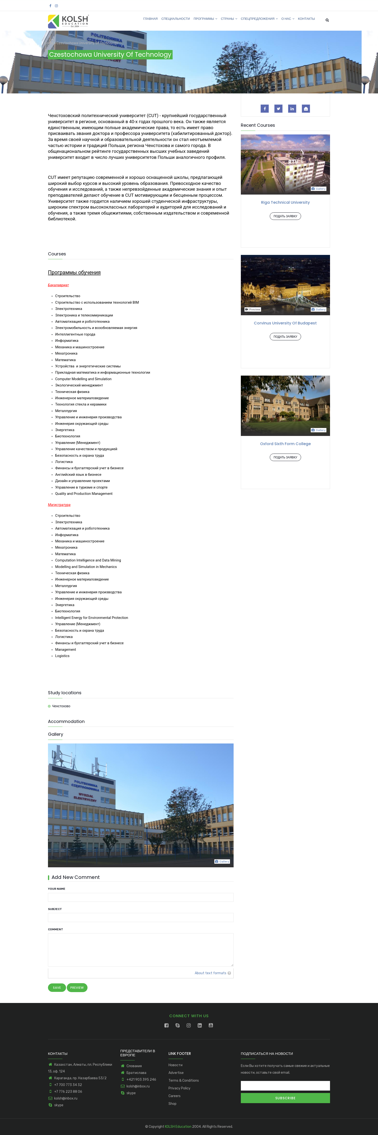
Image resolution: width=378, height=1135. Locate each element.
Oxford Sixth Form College (285, 444)
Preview (252, 309)
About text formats (210, 973)
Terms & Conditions (184, 1081)
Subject (55, 909)
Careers (175, 1096)
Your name (56, 888)
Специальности (167, 20)
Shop (172, 1104)
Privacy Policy (179, 1088)
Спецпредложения (255, 20)
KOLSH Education (178, 1127)
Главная (140, 20)
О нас (285, 20)
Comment (55, 929)
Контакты (305, 20)
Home (49, 43)
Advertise (176, 1073)
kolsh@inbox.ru (62, 1098)
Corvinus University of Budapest (285, 323)
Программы (199, 20)
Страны (224, 20)
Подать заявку (285, 216)
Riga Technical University (285, 202)
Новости (175, 1065)
